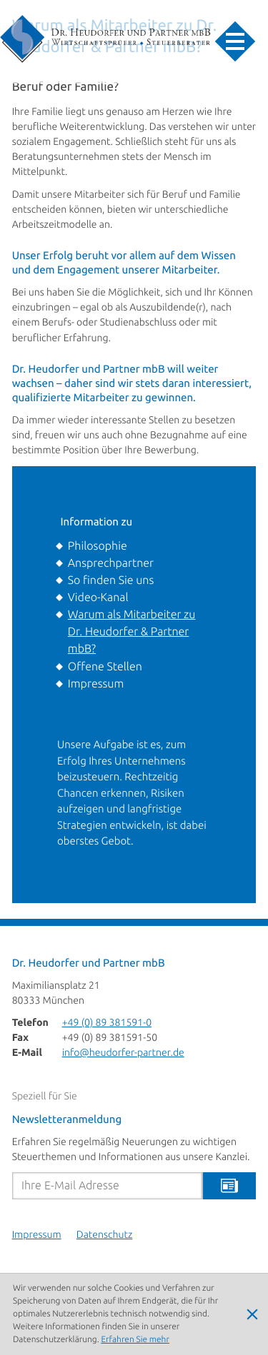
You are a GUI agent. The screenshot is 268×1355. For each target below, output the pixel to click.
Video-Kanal (98, 597)
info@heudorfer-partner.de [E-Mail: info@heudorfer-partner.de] (123, 1053)
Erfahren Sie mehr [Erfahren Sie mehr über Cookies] (135, 1339)
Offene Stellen (105, 667)
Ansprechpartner (111, 563)
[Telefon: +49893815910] (107, 1023)
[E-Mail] (107, 1185)
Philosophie (97, 546)
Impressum (96, 684)
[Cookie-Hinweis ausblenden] (252, 1314)
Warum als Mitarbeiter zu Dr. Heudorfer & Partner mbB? (132, 632)
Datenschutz (104, 1235)
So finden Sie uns (111, 580)
